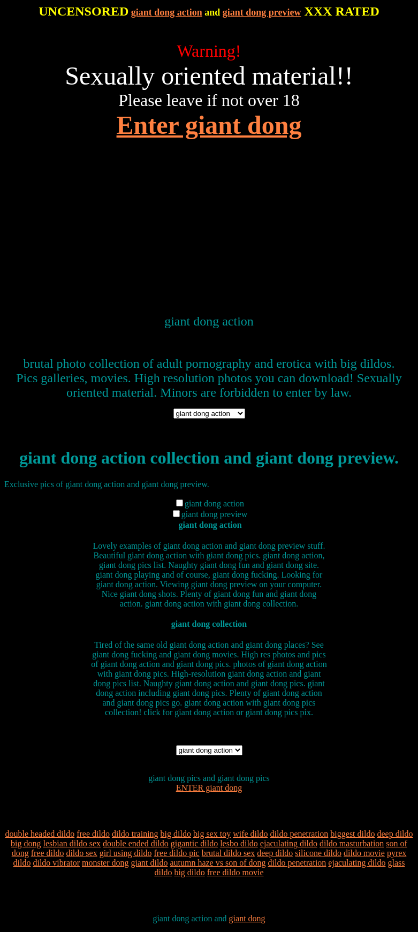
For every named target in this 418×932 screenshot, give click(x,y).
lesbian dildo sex (72, 843)
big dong (26, 843)
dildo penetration (299, 833)
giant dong (247, 918)
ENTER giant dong (209, 787)
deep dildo (395, 833)
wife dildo (250, 833)
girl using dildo (126, 853)
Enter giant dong (209, 125)
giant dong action (166, 12)
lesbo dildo (239, 843)
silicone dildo (318, 853)
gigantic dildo (194, 843)
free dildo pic (176, 853)
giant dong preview (262, 12)
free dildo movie (235, 872)
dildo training (135, 833)
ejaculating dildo (288, 843)
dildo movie (364, 853)
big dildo (176, 833)
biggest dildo (352, 833)
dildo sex (81, 853)
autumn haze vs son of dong (217, 862)
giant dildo (149, 862)
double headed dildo (39, 833)
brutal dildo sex (228, 853)
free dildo (93, 833)
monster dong (105, 862)
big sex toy (212, 833)
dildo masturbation (352, 843)
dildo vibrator (56, 862)
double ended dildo (136, 843)
